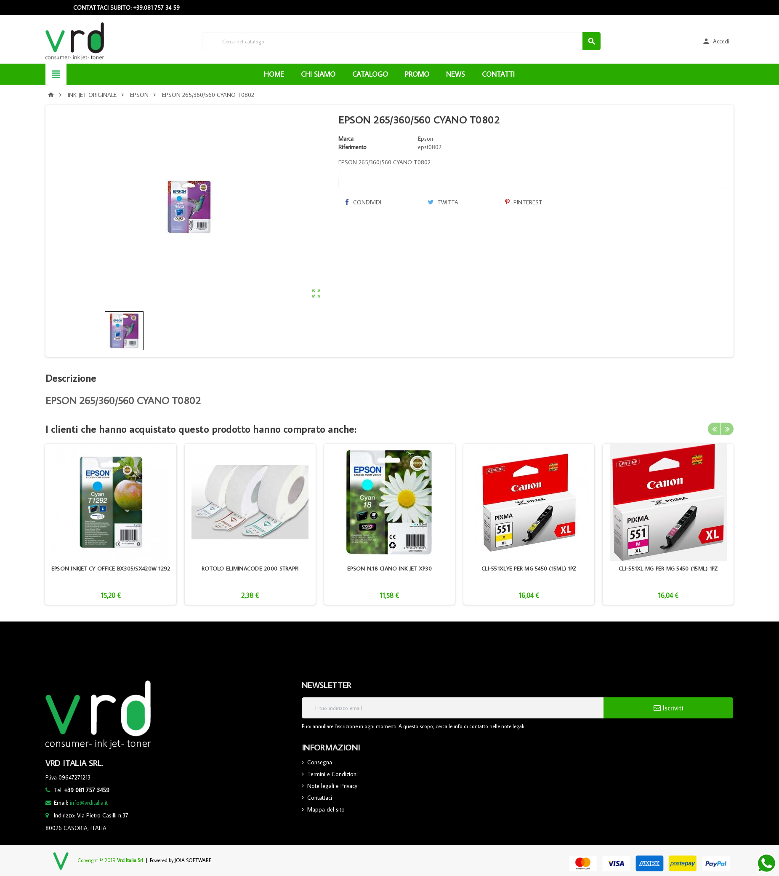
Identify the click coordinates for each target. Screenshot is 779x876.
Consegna (319, 762)
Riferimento (352, 147)
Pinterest (523, 202)
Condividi (363, 202)
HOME (274, 74)
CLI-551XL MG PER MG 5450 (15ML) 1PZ (668, 568)
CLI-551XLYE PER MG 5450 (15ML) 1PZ (528, 568)
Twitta (443, 202)
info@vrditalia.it (89, 802)
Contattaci (319, 797)
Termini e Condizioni (332, 774)
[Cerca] (401, 41)
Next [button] (727, 429)
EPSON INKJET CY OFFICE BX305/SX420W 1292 (110, 568)
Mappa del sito (326, 809)
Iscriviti (668, 708)
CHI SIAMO (318, 74)
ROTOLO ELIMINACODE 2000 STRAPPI (250, 568)
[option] (110, 524)
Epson (425, 138)
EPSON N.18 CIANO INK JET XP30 (389, 568)
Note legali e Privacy (332, 786)
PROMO (417, 74)
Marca (346, 138)
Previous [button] (714, 429)
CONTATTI (498, 74)
